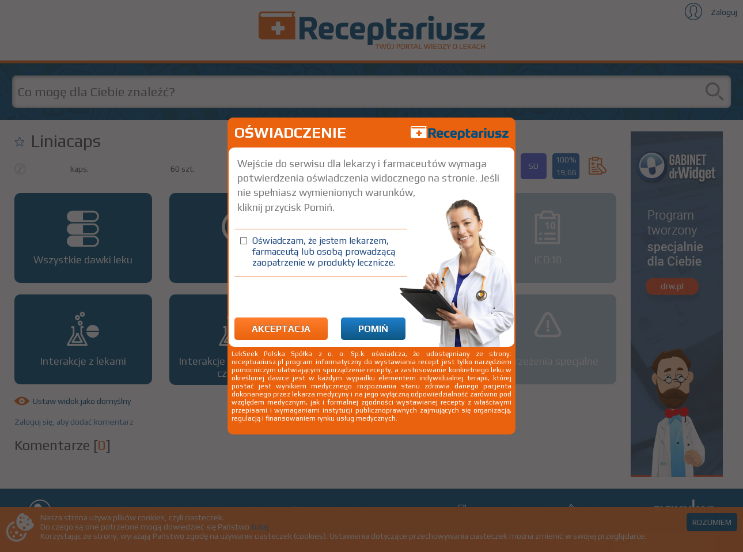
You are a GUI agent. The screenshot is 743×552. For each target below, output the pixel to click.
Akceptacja (281, 328)
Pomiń (373, 328)
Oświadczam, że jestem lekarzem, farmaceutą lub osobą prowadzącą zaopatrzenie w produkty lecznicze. (324, 251)
